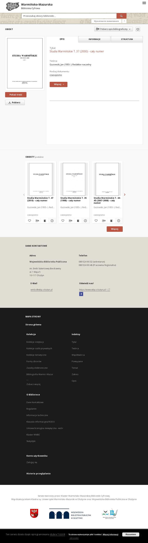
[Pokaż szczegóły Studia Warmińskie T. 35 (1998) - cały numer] (85, 220)
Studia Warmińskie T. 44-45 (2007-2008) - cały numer (107, 200)
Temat (75, 367)
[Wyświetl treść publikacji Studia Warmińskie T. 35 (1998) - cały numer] (78, 220)
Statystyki (31, 441)
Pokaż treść (16, 94)
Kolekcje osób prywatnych (39, 348)
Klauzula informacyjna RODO (40, 421)
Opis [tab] (62, 39)
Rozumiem (131, 534)
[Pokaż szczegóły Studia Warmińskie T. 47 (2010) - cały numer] (51, 220)
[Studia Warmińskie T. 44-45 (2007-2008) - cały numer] (107, 179)
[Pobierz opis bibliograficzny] (37, 220)
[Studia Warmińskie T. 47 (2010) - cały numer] (40, 179)
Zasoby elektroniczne (37, 367)
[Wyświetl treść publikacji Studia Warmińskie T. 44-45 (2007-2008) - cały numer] (111, 220)
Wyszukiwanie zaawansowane (106, 21)
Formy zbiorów (33, 361)
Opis (74, 380)
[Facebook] (81, 294)
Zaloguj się (31, 462)
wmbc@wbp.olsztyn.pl (42, 289)
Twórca (75, 348)
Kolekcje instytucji (35, 342)
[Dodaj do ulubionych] (138, 29)
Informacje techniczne (37, 415)
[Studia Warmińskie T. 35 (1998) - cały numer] (74, 179)
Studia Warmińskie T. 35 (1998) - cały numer (73, 199)
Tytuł (74, 342)
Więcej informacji (110, 534)
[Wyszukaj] (121, 16)
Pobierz (13, 102)
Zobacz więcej (33, 384)
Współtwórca (78, 354)
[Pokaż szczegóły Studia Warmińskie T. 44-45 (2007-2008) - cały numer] (118, 220)
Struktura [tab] (127, 39)
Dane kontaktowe (35, 402)
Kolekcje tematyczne (36, 354)
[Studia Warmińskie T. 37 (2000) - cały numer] (25, 63)
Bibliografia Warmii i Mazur (39, 374)
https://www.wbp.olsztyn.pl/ (94, 289)
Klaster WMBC (33, 434)
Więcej (114, 229)
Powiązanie (77, 361)
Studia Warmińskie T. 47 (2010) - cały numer (40, 199)
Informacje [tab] (94, 39)
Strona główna (33, 324)
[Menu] (144, 2)
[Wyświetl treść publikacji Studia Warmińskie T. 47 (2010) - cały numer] (44, 220)
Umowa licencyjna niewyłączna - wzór (44, 428)
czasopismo (56, 75)
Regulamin (31, 408)
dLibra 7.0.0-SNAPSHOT (62, 534)
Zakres (75, 374)
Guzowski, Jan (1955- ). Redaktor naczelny (70, 64)
